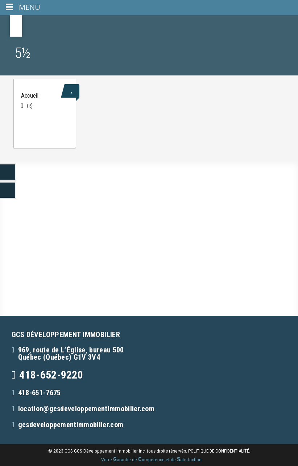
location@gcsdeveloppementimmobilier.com (86, 408)
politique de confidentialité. (219, 451)
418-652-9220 (51, 374)
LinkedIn (8, 172)
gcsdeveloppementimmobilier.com (71, 424)
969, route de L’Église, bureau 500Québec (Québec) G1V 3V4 (71, 353)
